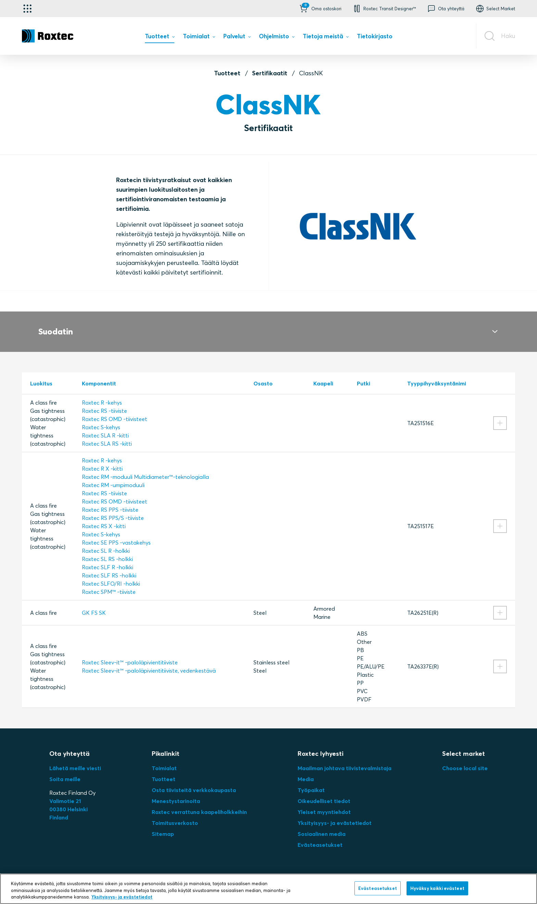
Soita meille (64, 770)
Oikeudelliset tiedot (324, 792)
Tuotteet (227, 73)
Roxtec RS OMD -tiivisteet (114, 410)
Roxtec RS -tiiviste (104, 402)
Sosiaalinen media (322, 825)
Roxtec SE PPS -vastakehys (116, 534)
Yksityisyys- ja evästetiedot (335, 814)
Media (306, 770)
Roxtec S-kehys (101, 419)
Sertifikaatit (269, 73)
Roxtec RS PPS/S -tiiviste (113, 509)
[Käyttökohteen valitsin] (27, 8)
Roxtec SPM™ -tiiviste (109, 583)
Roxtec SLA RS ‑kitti (107, 435)
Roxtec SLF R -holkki (107, 559)
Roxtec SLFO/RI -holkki (111, 575)
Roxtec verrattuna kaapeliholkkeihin (199, 803)
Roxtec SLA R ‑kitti (105, 427)
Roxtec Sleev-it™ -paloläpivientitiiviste (130, 654)
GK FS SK (94, 604)
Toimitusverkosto (175, 814)
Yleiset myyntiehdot (324, 803)
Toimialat (164, 759)
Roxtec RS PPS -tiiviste (110, 501)
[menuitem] (159, 38)
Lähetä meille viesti (75, 759)
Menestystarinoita (176, 792)
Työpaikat (311, 781)
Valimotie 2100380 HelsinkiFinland (68, 801)
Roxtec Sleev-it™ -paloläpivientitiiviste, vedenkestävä (149, 662)
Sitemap (163, 825)
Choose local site (465, 759)
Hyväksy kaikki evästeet (437, 888)
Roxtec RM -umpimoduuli (113, 476)
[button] (320, 8)
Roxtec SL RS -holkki (107, 550)
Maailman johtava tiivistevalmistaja (344, 759)
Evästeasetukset (320, 836)
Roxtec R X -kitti (102, 460)
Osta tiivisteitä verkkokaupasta (194, 781)
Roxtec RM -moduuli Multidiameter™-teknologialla (145, 468)
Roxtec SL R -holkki (106, 542)
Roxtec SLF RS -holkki (109, 567)
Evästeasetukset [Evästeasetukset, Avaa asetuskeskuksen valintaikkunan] (377, 888)
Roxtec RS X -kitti (104, 517)
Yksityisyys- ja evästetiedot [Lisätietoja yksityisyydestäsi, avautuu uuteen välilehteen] (121, 897)
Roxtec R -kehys (102, 394)
